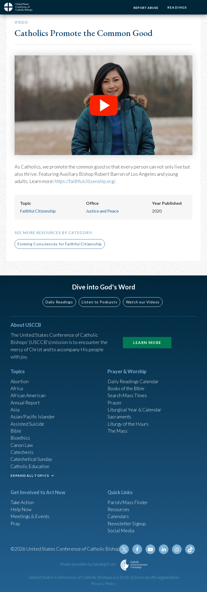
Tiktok (190, 549)
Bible (16, 429)
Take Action (22, 501)
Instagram (177, 549)
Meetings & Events (31, 515)
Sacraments (120, 414)
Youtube (151, 549)
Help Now (21, 508)
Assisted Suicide (28, 421)
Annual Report (26, 400)
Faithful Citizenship (38, 210)
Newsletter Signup (127, 523)
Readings (177, 7)
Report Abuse (145, 8)
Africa (17, 385)
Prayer (115, 400)
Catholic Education (30, 465)
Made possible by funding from (88, 563)
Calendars (118, 515)
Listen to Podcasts (99, 298)
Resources (119, 508)
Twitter (125, 549)
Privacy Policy (103, 583)
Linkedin (164, 549)
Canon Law (22, 443)
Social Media (121, 530)
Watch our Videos (143, 298)
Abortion (20, 378)
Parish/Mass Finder (128, 501)
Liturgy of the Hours (128, 421)
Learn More (147, 338)
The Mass (118, 429)
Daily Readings (59, 298)
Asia (15, 407)
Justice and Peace (102, 210)
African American (28, 392)
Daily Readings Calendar (134, 378)
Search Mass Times (127, 392)
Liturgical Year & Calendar (135, 407)
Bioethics (20, 436)
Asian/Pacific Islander (33, 414)
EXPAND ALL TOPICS (30, 474)
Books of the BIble (127, 385)
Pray (15, 523)
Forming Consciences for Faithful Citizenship (60, 244)
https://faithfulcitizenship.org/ (86, 181)
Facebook (138, 549)
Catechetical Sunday (32, 458)
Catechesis (22, 450)
